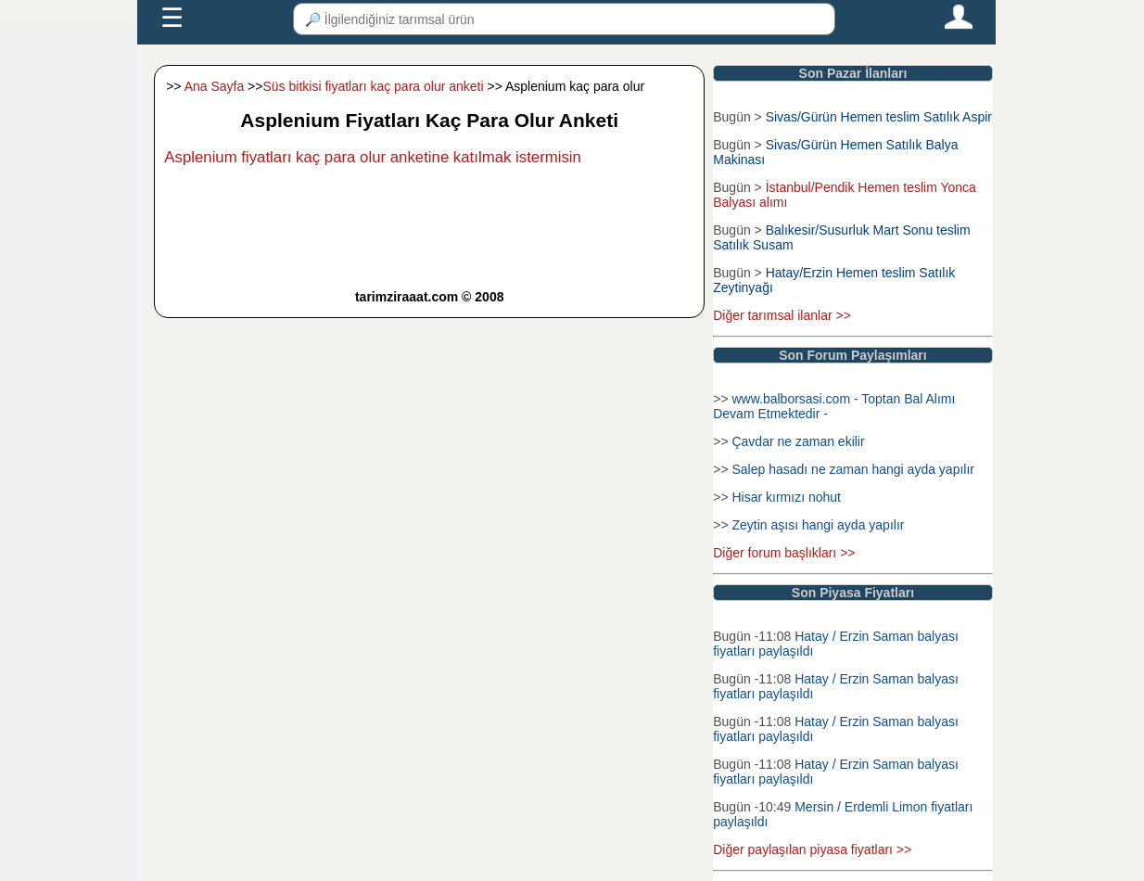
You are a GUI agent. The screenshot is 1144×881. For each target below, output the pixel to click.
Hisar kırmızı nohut (785, 497)
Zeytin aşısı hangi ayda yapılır (817, 524)
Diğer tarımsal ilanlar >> (782, 315)
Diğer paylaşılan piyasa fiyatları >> (812, 849)
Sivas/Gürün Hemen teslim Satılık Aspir (879, 116)
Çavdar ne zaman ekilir (797, 441)
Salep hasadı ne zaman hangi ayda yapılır (852, 469)
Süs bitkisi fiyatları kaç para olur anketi (372, 86)
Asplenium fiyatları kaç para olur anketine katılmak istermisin (372, 157)
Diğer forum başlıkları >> (784, 552)
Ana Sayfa (214, 86)
